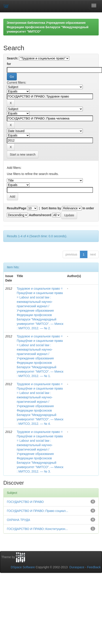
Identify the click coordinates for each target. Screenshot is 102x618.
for (9, 64)
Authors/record (40, 215)
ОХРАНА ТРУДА (18, 520)
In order (88, 208)
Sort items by (51, 208)
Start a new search (23, 154)
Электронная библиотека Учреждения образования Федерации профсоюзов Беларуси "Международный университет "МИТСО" (48, 27)
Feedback (94, 567)
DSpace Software (23, 567)
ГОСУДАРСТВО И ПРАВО (25, 502)
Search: (12, 58)
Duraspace (76, 567)
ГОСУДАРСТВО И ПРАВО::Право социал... (37, 511)
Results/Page (16, 208)
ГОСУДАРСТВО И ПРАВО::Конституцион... (37, 529)
